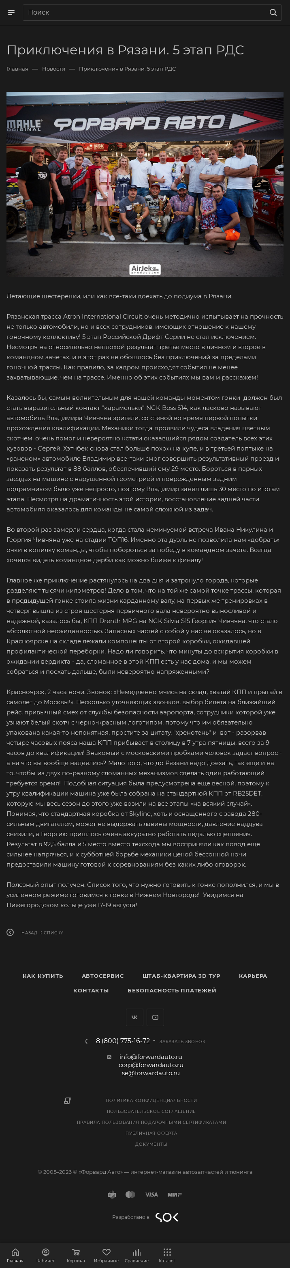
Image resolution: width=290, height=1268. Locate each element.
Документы (151, 1144)
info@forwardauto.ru (150, 1057)
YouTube (155, 1017)
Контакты (91, 990)
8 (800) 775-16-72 (123, 1041)
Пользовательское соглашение (151, 1111)
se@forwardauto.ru (151, 1073)
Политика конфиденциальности (151, 1100)
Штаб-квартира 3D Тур (181, 976)
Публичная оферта (151, 1133)
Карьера (253, 976)
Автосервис (103, 976)
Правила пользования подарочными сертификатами (151, 1122)
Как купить (43, 976)
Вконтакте (134, 1017)
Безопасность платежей (172, 990)
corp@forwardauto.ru (151, 1065)
